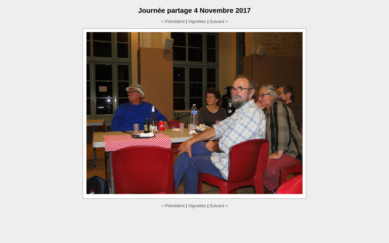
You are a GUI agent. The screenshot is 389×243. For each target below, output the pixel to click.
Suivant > (219, 21)
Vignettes (197, 21)
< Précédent (172, 21)
